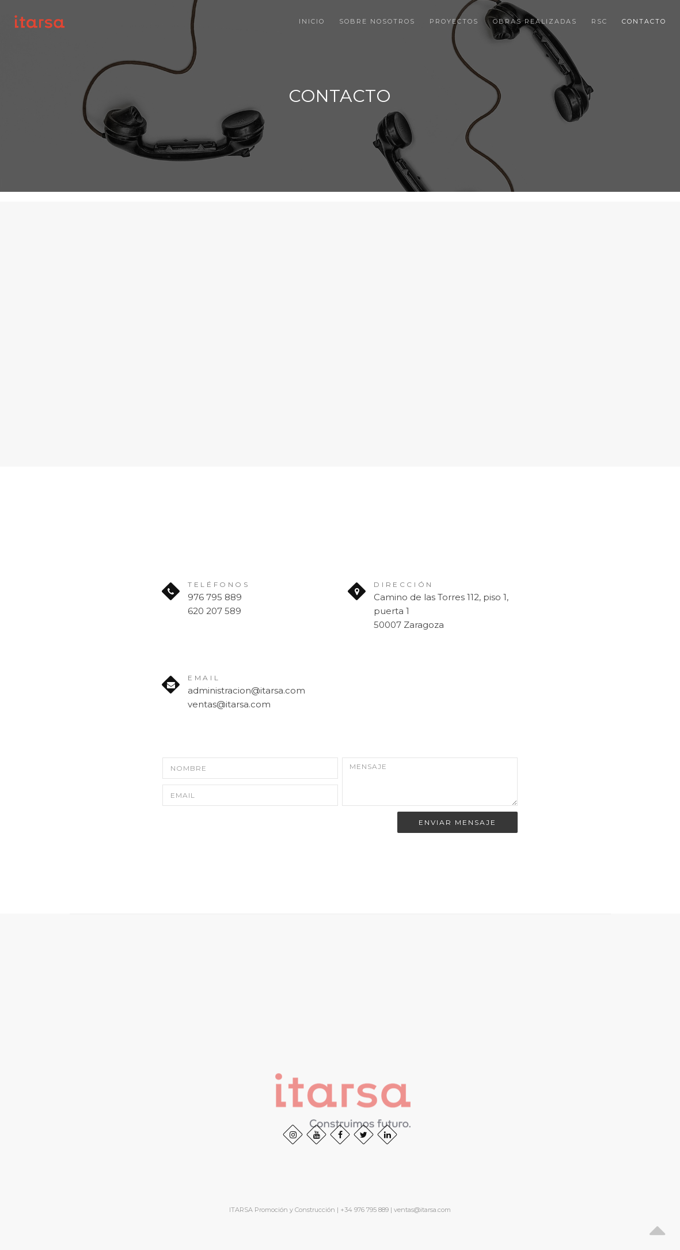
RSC (599, 21)
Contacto (644, 21)
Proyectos (454, 21)
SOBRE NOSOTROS (377, 21)
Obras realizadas (535, 21)
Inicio (312, 21)
